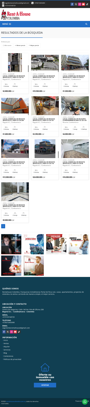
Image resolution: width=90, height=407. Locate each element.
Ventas (6, 343)
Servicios (7, 350)
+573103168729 (10, 5)
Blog (5, 353)
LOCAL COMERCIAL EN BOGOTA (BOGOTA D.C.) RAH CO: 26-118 (44, 162)
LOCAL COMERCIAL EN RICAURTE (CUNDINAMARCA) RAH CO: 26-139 (74, 119)
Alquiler (7, 346)
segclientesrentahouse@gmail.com (16, 328)
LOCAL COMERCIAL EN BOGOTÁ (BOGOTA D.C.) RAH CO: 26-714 (44, 76)
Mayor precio (34, 45)
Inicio (6, 340)
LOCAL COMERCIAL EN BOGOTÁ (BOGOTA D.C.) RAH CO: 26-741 (14, 76)
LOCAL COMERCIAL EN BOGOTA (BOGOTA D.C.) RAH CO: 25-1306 (14, 205)
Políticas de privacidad (12, 359)
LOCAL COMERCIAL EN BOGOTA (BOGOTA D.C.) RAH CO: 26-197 (44, 119)
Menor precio (20, 45)
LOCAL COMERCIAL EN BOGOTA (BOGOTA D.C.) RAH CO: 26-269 (14, 119)
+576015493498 (39, 3)
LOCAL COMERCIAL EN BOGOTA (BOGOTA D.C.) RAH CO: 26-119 (14, 162)
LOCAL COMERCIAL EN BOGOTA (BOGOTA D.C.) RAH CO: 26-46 (74, 162)
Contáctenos (8, 356)
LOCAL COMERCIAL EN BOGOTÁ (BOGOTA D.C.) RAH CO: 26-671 (74, 76)
